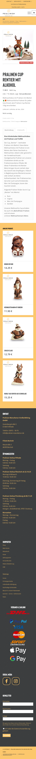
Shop (4, 19)
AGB (4, 567)
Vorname (6, 701)
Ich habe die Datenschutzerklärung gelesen (16, 730)
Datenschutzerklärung (18, 4)
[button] (30, 55)
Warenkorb (6, 551)
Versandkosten (25, 94)
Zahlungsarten (7, 557)
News (4, 597)
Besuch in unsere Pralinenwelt (11, 590)
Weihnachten (24, 121)
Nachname (7, 709)
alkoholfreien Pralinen (21, 211)
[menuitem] (9, 1)
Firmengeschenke (8, 581)
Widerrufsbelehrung (8, 564)
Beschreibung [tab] (9, 130)
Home (4, 578)
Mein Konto (6, 548)
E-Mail (5, 716)
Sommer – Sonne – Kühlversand (12, 594)
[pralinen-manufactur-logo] (15, 12)
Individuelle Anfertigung (9, 584)
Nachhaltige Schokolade (9, 587)
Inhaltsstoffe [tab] (20, 130)
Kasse (4, 554)
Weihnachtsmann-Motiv (19, 216)
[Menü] (28, 12)
